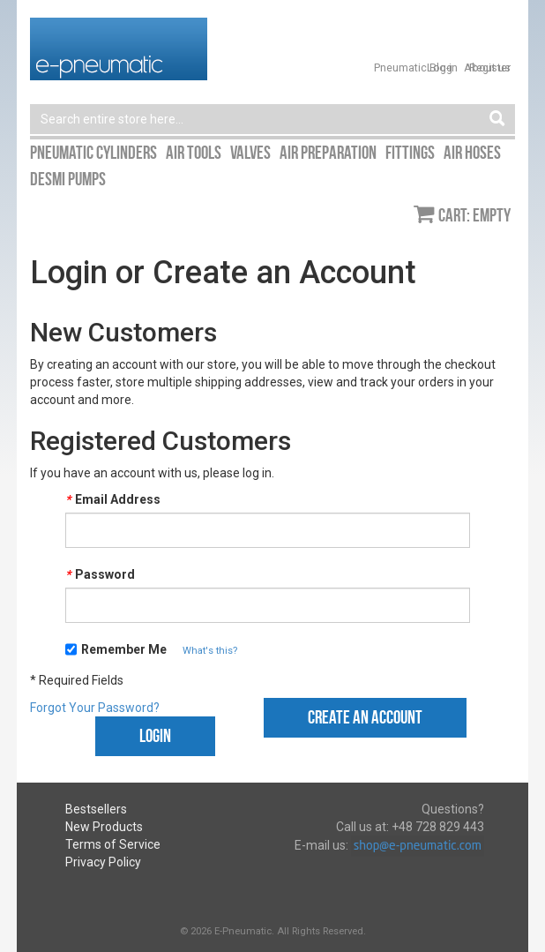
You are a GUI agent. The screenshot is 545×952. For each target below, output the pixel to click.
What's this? (210, 650)
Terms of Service (113, 844)
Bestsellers (96, 809)
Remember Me (124, 649)
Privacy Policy (103, 862)
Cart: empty (474, 215)
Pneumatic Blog (413, 67)
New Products (104, 827)
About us (487, 67)
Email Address (113, 499)
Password (100, 574)
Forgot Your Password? (95, 708)
